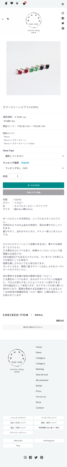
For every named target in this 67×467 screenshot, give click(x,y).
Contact (40, 407)
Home (39, 347)
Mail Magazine (48, 441)
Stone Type (8, 150)
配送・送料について (49, 423)
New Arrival (42, 374)
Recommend (42, 380)
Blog (18, 446)
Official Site (18, 441)
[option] (33, 68)
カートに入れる (34, 185)
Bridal (39, 385)
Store (38, 402)
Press (38, 391)
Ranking (40, 369)
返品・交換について (18, 428)
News (39, 352)
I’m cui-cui (41, 396)
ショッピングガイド (18, 418)
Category (40, 357)
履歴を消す (60, 320)
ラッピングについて (49, 418)
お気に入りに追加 (33, 192)
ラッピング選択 (11, 162)
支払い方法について (18, 423)
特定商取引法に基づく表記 (49, 428)
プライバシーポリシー (18, 433)
